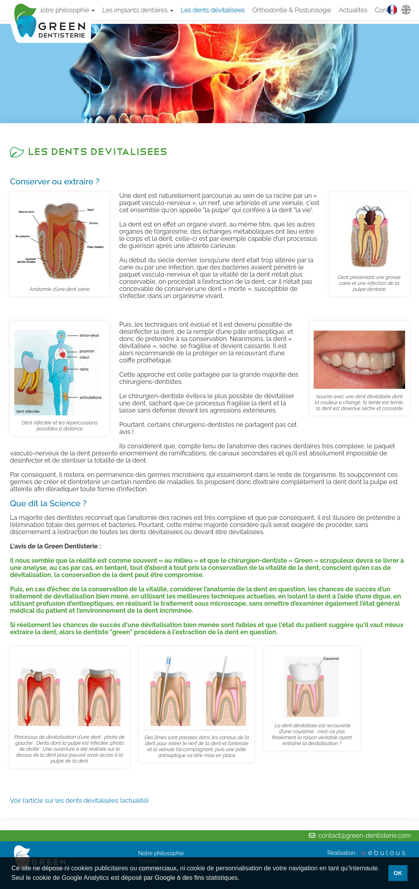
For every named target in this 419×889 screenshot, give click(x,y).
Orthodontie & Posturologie (291, 10)
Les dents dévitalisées (213, 10)
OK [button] (398, 873)
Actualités (353, 10)
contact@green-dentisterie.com (364, 835)
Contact (386, 10)
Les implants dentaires (137, 10)
